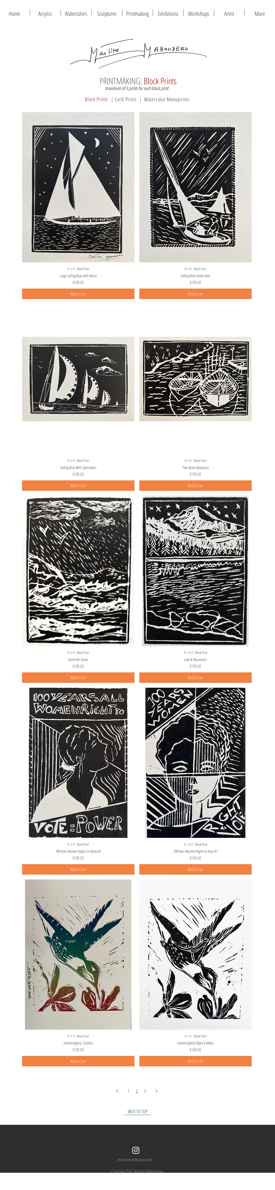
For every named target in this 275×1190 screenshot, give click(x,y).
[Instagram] (136, 1150)
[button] (137, 12)
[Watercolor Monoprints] (167, 99)
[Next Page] (156, 1090)
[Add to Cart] (78, 294)
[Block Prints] (96, 99)
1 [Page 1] (128, 1091)
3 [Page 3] (145, 1091)
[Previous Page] (117, 1090)
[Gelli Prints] (126, 99)
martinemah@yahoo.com (135, 1160)
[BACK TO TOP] (137, 1111)
